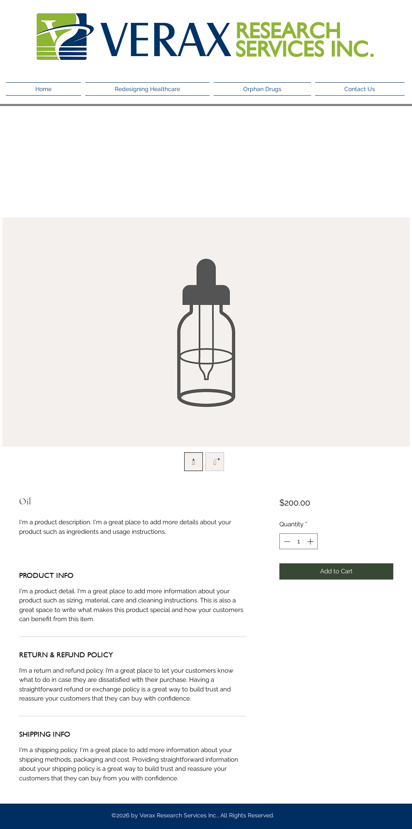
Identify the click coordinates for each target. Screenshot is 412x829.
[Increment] (311, 541)
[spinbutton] (299, 541)
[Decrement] (286, 541)
